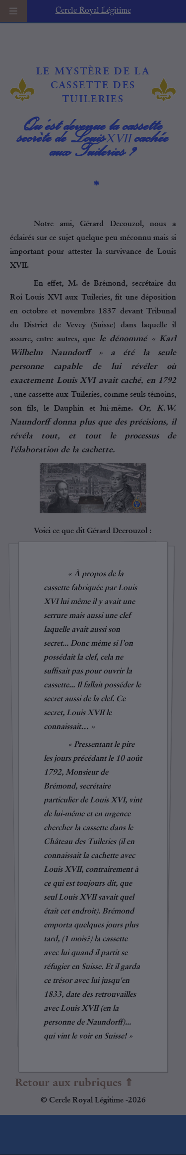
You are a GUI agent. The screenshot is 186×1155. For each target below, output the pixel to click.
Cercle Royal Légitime (93, 11)
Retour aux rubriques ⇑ (74, 1082)
